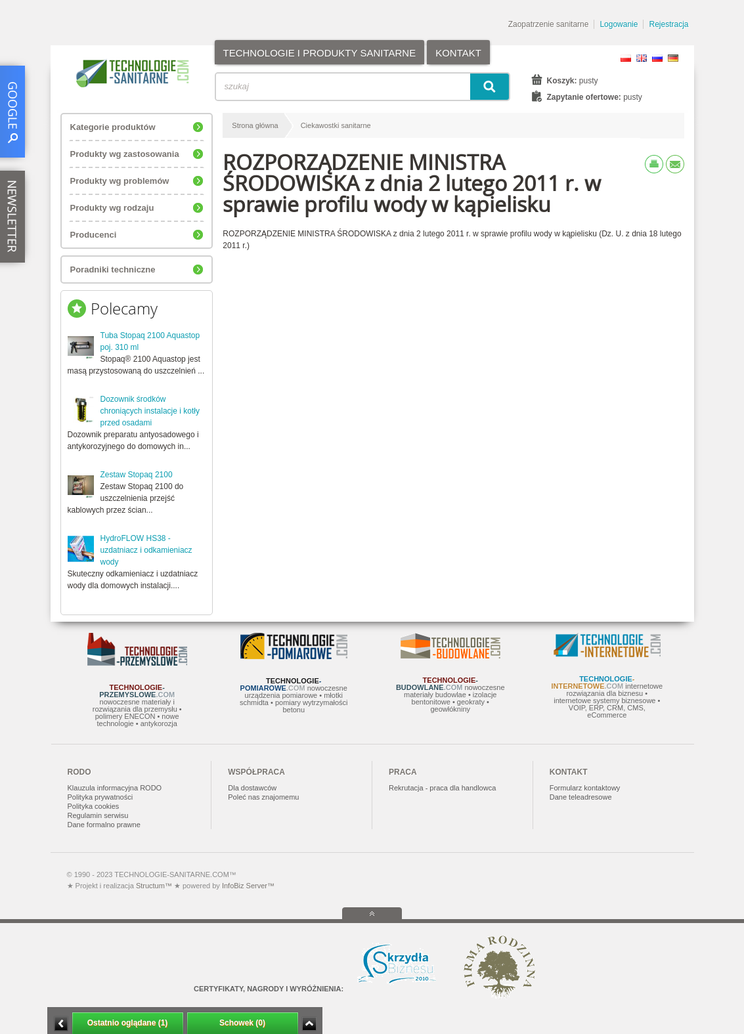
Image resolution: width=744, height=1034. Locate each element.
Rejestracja (668, 24)
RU (657, 58)
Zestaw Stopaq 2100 (136, 474)
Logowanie (619, 24)
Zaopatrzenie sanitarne (548, 24)
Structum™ (154, 886)
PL (626, 58)
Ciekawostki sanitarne (336, 125)
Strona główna (255, 125)
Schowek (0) (242, 1022)
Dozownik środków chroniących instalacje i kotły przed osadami (150, 411)
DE (673, 58)
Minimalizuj (61, 1024)
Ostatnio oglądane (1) (127, 1022)
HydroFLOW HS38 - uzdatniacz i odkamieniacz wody (146, 550)
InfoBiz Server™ (247, 886)
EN (641, 58)
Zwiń (309, 1023)
